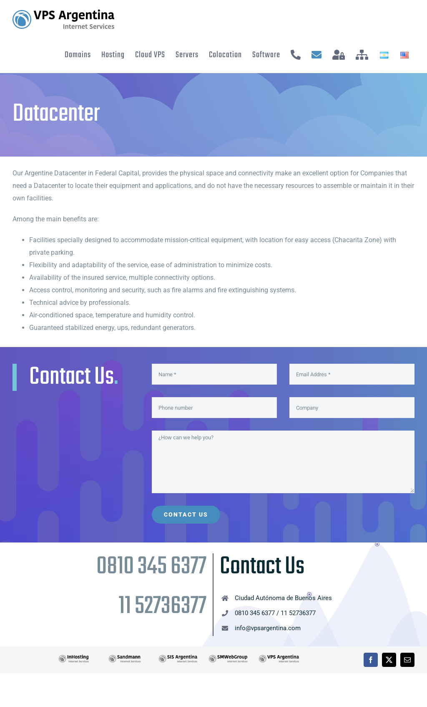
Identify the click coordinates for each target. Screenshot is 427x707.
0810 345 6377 (151, 566)
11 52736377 (162, 606)
